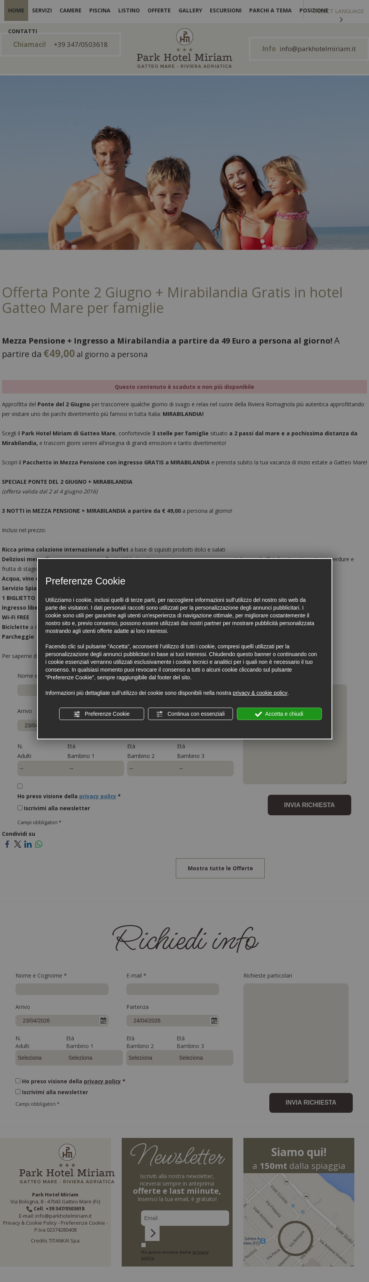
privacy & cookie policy (260, 693)
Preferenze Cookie (101, 714)
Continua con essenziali (190, 714)
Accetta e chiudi (279, 714)
